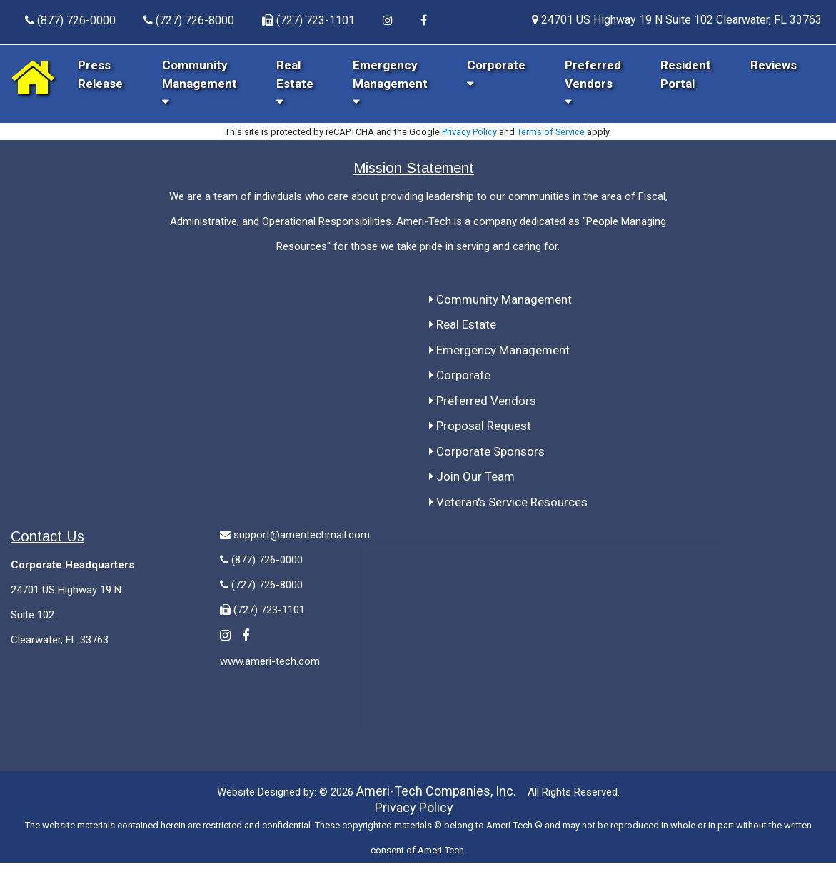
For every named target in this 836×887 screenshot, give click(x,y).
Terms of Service (551, 131)
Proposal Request (480, 426)
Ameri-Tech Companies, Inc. (436, 790)
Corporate (459, 375)
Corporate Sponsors (487, 451)
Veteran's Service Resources (508, 502)
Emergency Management (390, 82)
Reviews (773, 65)
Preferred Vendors (593, 82)
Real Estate (294, 82)
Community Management (199, 82)
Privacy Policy (469, 131)
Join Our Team (472, 476)
